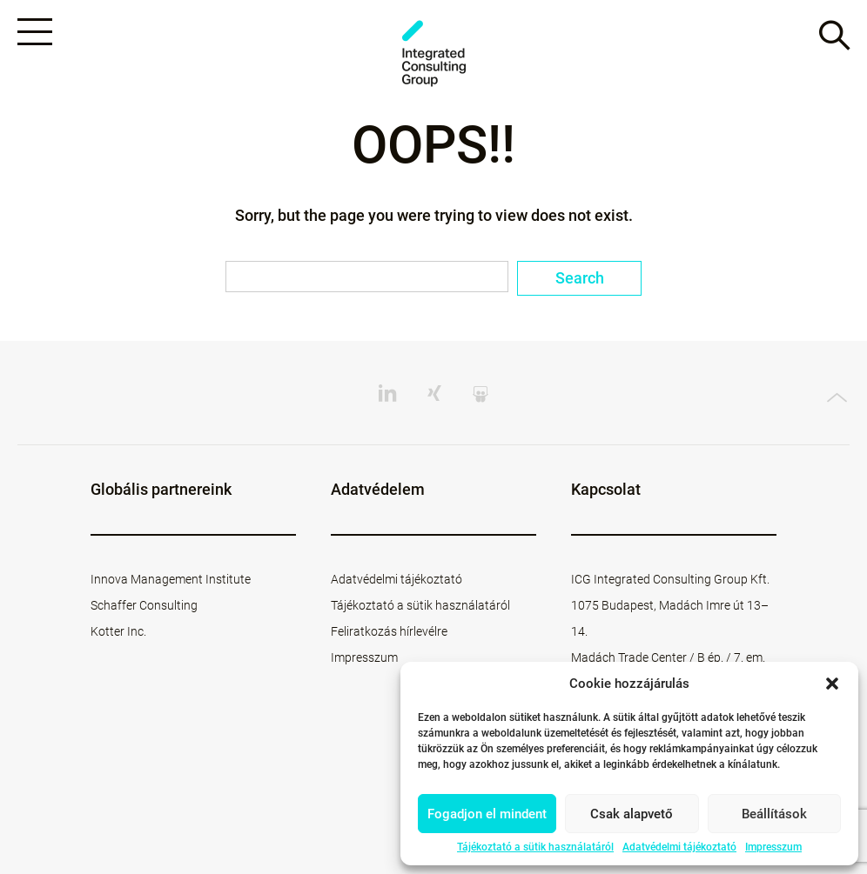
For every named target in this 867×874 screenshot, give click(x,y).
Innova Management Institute (171, 579)
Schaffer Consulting (144, 605)
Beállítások (774, 814)
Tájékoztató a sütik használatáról (535, 847)
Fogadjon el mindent (487, 814)
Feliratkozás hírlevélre (389, 631)
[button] (832, 683)
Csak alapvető (631, 814)
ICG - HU (433, 53)
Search (579, 278)
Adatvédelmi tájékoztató (679, 847)
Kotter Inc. (118, 631)
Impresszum (773, 847)
